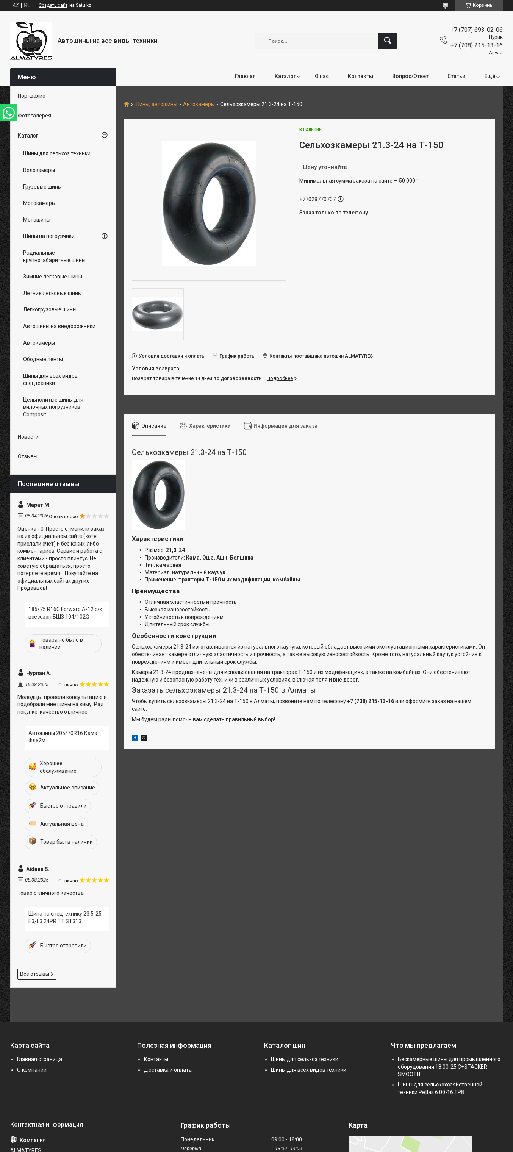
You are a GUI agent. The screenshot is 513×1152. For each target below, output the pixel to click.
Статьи (456, 76)
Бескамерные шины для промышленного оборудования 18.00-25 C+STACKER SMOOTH (449, 1066)
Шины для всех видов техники (308, 1070)
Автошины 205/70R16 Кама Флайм (62, 737)
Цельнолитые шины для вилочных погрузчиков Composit (53, 407)
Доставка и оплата (168, 1070)
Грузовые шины (42, 187)
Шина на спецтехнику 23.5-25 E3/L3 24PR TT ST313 (65, 917)
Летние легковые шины (52, 293)
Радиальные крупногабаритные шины (54, 256)
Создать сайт (53, 5)
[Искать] (387, 41)
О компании (32, 1070)
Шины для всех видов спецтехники (50, 379)
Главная (245, 76)
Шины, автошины (156, 104)
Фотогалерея (34, 116)
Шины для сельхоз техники (57, 153)
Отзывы (28, 456)
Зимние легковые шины (52, 277)
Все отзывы (34, 974)
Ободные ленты (43, 359)
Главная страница (39, 1059)
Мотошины (36, 220)
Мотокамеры (39, 203)
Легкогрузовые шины (50, 309)
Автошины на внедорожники (59, 326)
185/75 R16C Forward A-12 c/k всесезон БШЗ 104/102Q (65, 613)
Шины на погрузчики (49, 236)
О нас (322, 76)
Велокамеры (39, 170)
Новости (28, 437)
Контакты (360, 76)
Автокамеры (199, 104)
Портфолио (31, 96)
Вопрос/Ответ (410, 76)
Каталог (285, 76)
